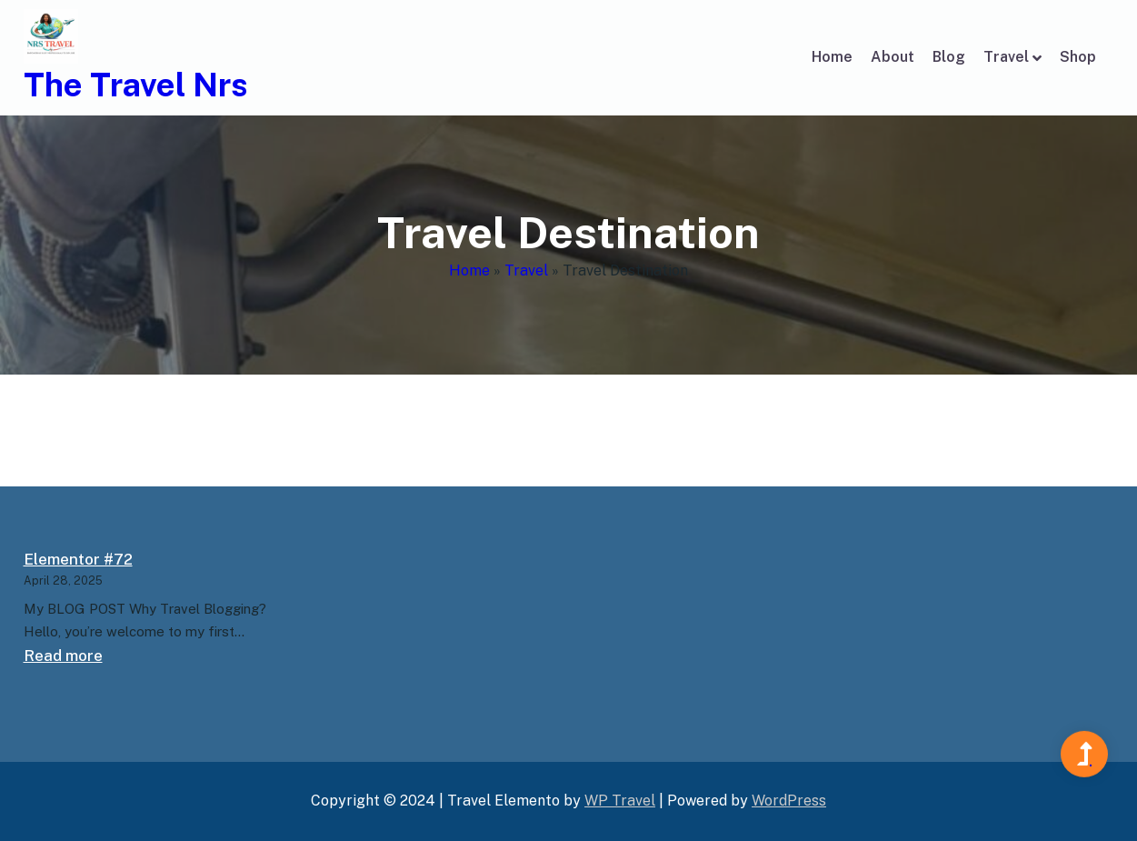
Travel (1006, 56)
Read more (63, 655)
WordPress (789, 800)
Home (832, 56)
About (892, 56)
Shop (1078, 56)
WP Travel (619, 800)
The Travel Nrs (136, 84)
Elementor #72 (78, 559)
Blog (949, 56)
